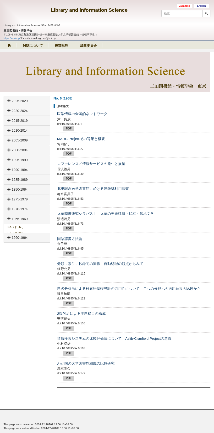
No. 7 (15, 227)
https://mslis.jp (12, 38)
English (201, 6)
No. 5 (15, 239)
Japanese (184, 6)
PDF (69, 128)
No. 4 (15, 246)
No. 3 (15, 252)
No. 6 (15, 233)
